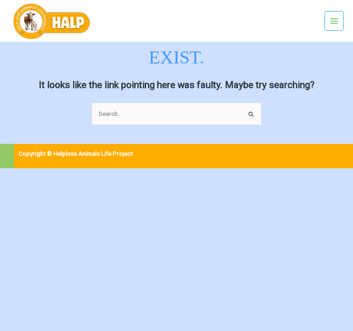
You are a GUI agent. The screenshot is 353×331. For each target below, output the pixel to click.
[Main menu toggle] (334, 21)
